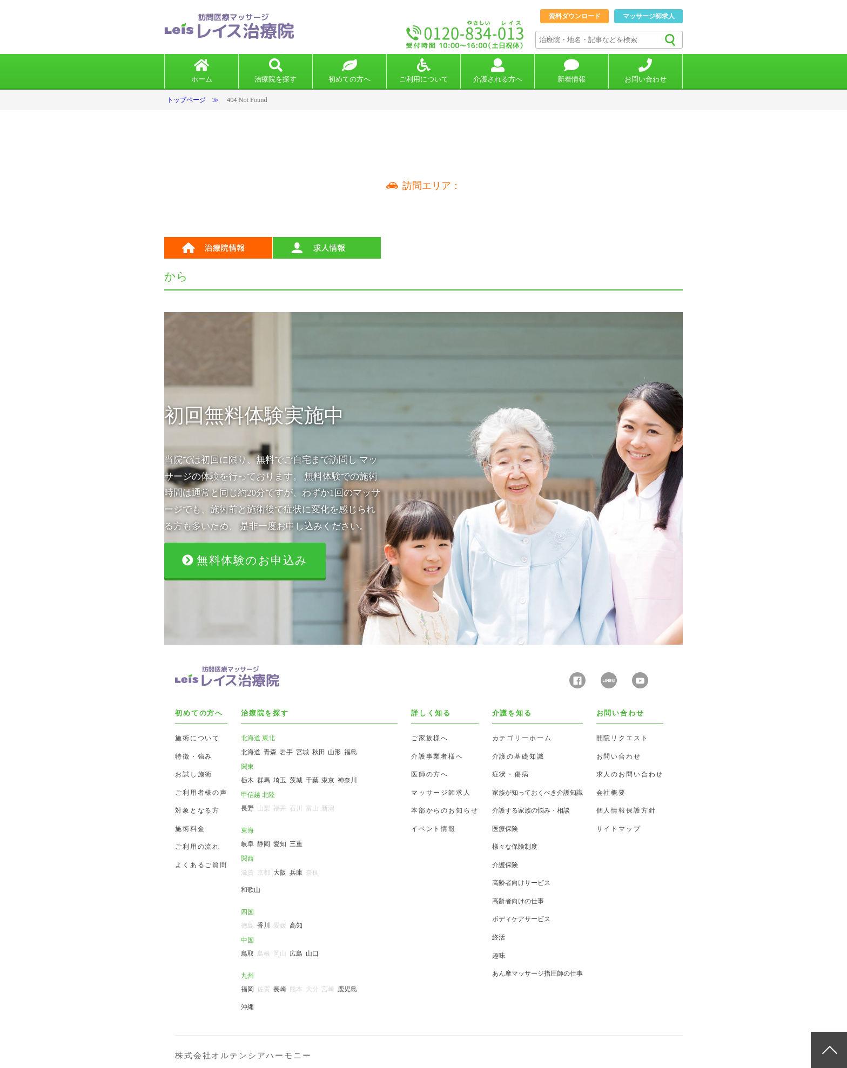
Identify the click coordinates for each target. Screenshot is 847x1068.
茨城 (296, 780)
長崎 (279, 989)
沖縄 (247, 1007)
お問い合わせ (618, 756)
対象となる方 (197, 810)
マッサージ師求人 (649, 16)
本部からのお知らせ (445, 810)
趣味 (498, 955)
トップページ (186, 100)
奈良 (312, 872)
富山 (312, 808)
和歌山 (250, 890)
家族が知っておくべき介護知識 (537, 792)
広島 (296, 953)
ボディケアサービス (521, 919)
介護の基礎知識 (518, 756)
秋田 (318, 752)
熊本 (296, 989)
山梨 (263, 808)
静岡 (263, 844)
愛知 (279, 844)
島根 (263, 953)
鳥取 (247, 953)
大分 (312, 989)
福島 (350, 752)
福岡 (247, 989)
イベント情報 (433, 829)
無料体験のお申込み (245, 560)
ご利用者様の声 (201, 792)
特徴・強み (193, 756)
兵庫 (296, 872)
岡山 (279, 953)
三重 (296, 844)
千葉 (312, 780)
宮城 (302, 752)
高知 (296, 925)
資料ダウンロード (575, 16)
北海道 (250, 752)
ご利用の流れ (197, 846)
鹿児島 (347, 989)
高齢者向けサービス (521, 883)
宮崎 (327, 989)
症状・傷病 (510, 774)
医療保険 (505, 829)
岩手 (286, 752)
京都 (263, 872)
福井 (279, 808)
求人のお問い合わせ (630, 774)
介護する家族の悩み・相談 (531, 810)
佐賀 (263, 989)
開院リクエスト (622, 738)
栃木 (247, 780)
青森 (270, 752)
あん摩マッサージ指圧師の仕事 (537, 973)
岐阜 (247, 844)
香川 (263, 925)
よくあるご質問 (201, 865)
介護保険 (505, 865)
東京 (327, 780)
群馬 (263, 780)
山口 (312, 953)
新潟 (327, 808)
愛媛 (279, 925)
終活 (498, 937)
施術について (197, 738)
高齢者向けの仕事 (518, 901)
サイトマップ (618, 829)
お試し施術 (193, 774)
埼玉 (279, 780)
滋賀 (247, 872)
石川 (296, 808)
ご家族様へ (429, 738)
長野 (247, 808)
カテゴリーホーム (522, 738)
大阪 (279, 872)
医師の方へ (429, 774)
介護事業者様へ (437, 756)
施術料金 (190, 829)
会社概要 (611, 792)
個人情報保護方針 (626, 810)
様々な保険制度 (514, 846)
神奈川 (347, 780)
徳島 (247, 925)
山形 (334, 752)
